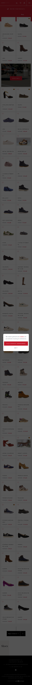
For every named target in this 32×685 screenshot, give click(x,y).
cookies (21, 336)
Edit (16, 348)
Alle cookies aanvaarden (16, 343)
